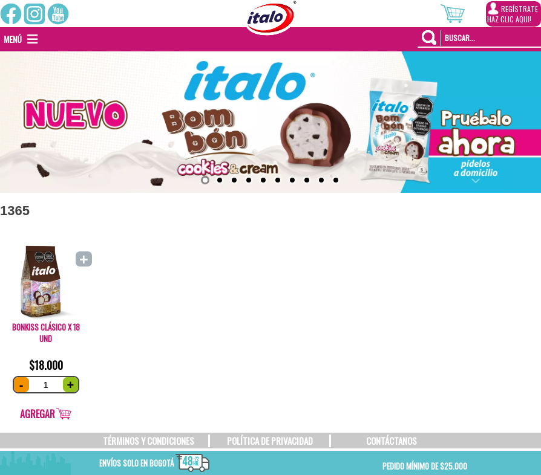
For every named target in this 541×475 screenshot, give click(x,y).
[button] (13, 39)
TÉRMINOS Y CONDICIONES (148, 440)
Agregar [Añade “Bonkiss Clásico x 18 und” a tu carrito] (37, 414)
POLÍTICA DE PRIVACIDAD (270, 440)
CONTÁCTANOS (391, 440)
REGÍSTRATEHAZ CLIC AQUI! (512, 13)
